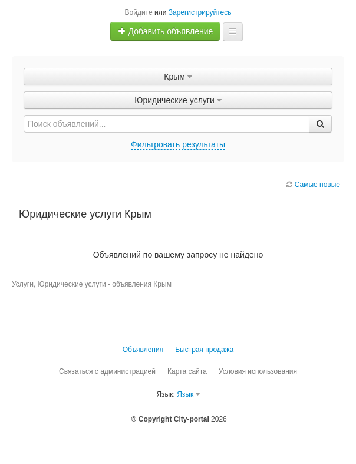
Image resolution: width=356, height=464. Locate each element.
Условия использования (258, 371)
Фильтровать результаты (178, 144)
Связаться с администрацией (107, 371)
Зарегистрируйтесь (200, 12)
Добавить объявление (165, 31)
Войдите (139, 12)
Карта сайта (187, 371)
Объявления (143, 349)
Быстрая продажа (204, 349)
